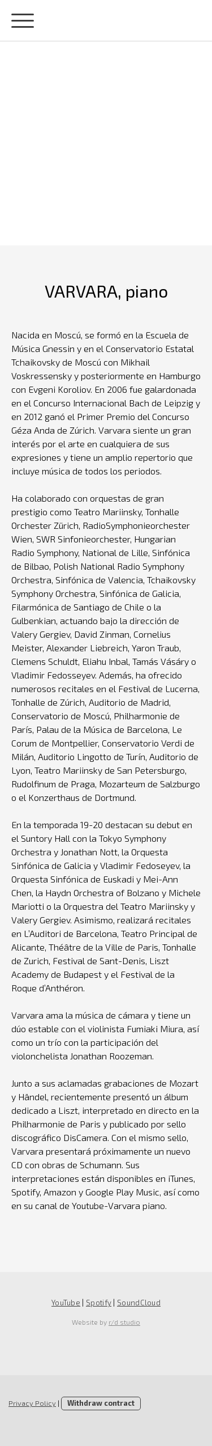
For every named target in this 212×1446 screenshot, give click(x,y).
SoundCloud (139, 1302)
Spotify (98, 1302)
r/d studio (124, 1322)
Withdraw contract (101, 1402)
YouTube (65, 1302)
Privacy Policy (32, 1402)
